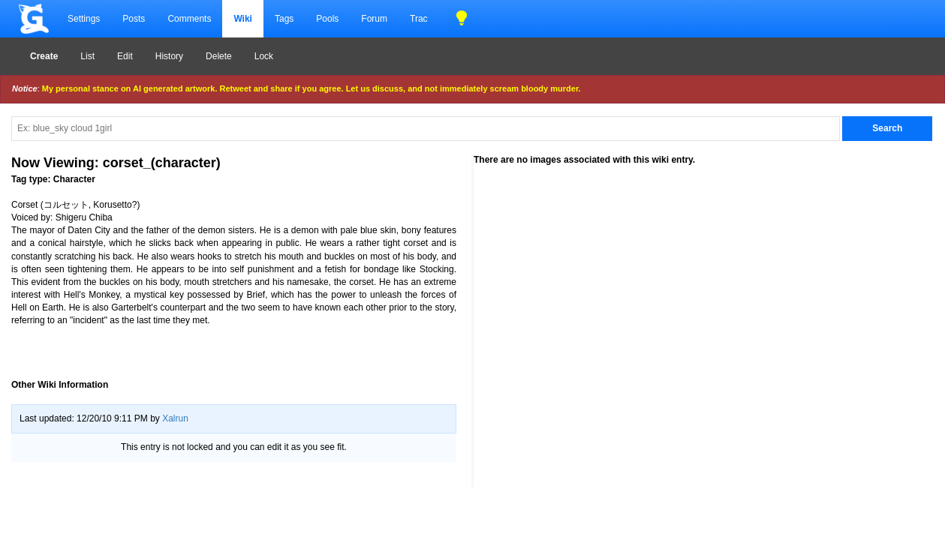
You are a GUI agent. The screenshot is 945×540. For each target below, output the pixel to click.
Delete (219, 56)
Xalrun (175, 418)
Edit (125, 56)
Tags (284, 19)
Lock (263, 56)
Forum (374, 19)
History (169, 56)
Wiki (242, 19)
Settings (84, 19)
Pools (327, 19)
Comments (189, 19)
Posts (133, 19)
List (87, 56)
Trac (419, 19)
